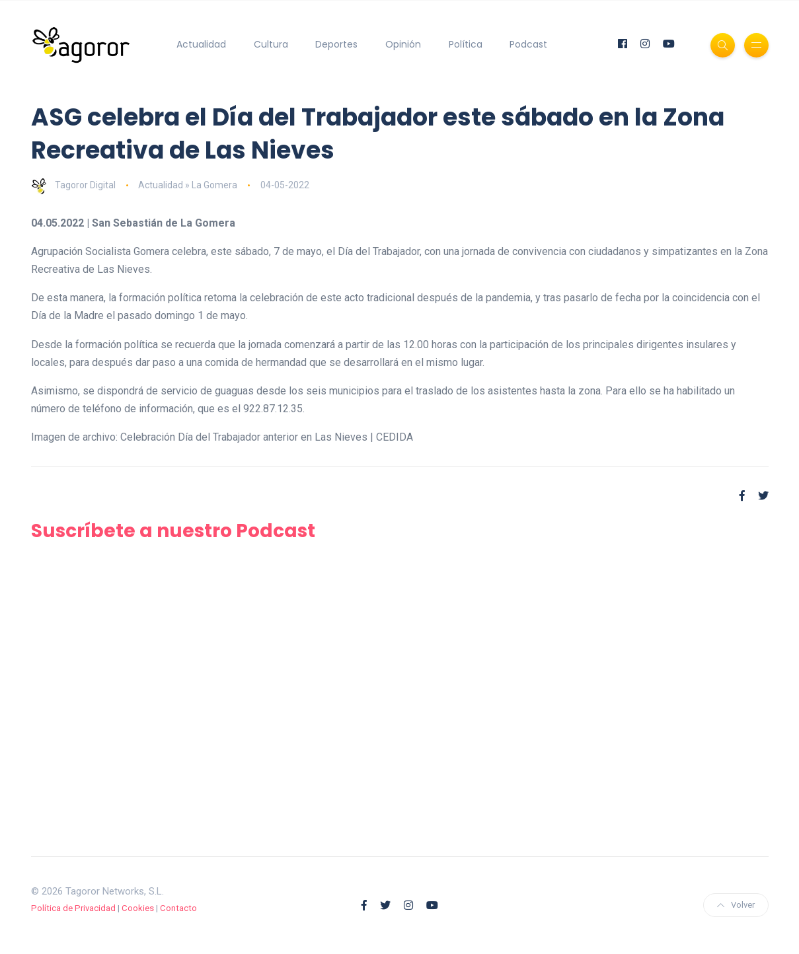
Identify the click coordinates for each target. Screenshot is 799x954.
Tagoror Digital (73, 185)
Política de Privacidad (73, 908)
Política (465, 44)
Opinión (403, 44)
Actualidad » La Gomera (187, 185)
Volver (736, 905)
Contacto (178, 908)
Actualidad (201, 44)
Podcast (528, 44)
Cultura (271, 44)
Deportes (336, 44)
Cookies (138, 908)
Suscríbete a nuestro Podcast (173, 531)
